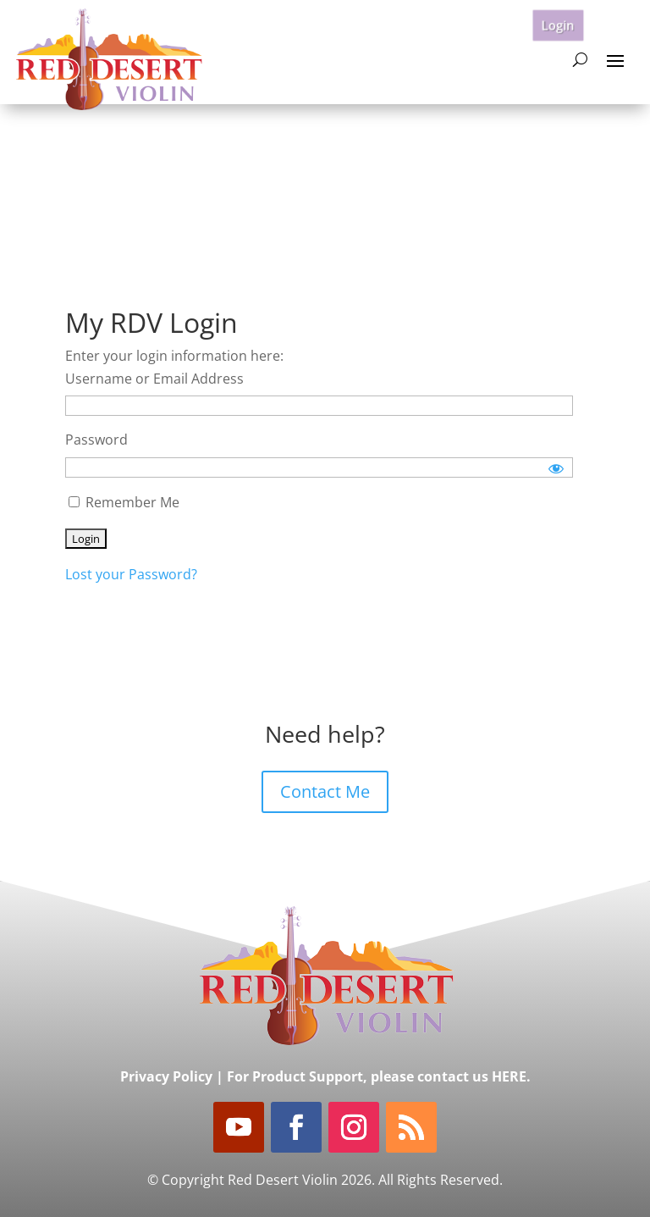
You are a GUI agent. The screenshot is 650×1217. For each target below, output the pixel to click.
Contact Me (325, 791)
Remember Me (124, 502)
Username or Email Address (154, 378)
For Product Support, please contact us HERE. (379, 1076)
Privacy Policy (166, 1076)
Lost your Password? (131, 574)
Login (559, 24)
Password (96, 439)
